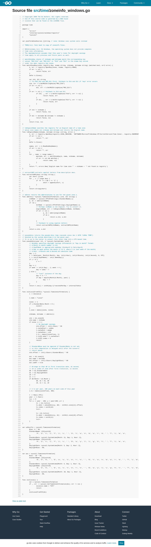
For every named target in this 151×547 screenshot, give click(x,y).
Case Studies (16, 519)
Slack (124, 523)
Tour (41, 519)
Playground (44, 516)
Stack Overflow (45, 523)
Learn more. (112, 543)
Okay (121, 543)
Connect (125, 512)
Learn (98, 3)
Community (139, 3)
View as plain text (19, 501)
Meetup (124, 530)
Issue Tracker (99, 523)
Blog (96, 519)
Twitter (124, 516)
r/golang (125, 526)
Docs (110, 3)
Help (41, 526)
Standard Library (73, 516)
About (97, 512)
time (44, 10)
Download (98, 516)
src (36, 10)
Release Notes (100, 526)
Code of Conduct (100, 533)
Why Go (85, 3)
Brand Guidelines (100, 530)
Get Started (45, 512)
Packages (124, 3)
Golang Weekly (127, 533)
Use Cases (16, 516)
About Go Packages (74, 519)
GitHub (124, 519)
